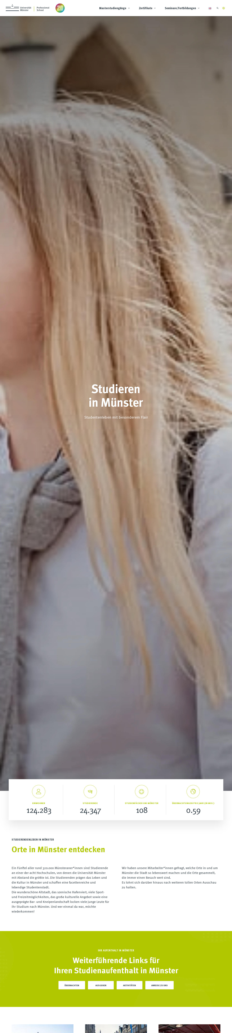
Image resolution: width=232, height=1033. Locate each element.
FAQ (70, 972)
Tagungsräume (131, 977)
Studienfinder (131, 963)
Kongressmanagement (136, 982)
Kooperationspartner (79, 991)
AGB (116, 1026)
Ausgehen (100, 310)
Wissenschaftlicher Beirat (82, 996)
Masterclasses (131, 972)
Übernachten (71, 310)
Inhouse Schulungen (135, 968)
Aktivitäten (129, 310)
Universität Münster (79, 986)
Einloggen (186, 921)
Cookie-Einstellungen (101, 1026)
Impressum (69, 1026)
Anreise (72, 1000)
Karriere (72, 977)
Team (71, 968)
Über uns (73, 963)
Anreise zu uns (159, 310)
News (71, 982)
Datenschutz (83, 1026)
